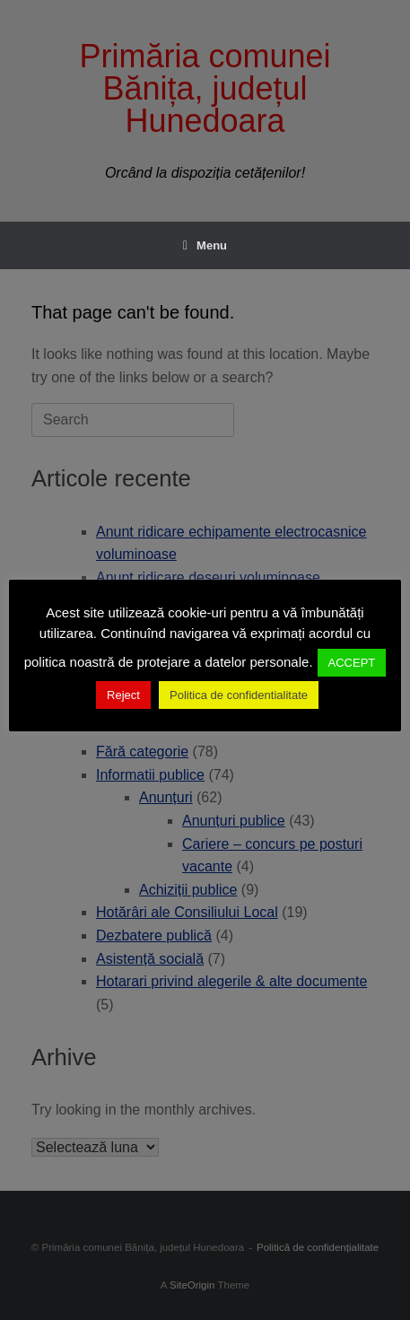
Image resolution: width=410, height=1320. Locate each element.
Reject (123, 695)
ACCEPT (352, 662)
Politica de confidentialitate (239, 695)
